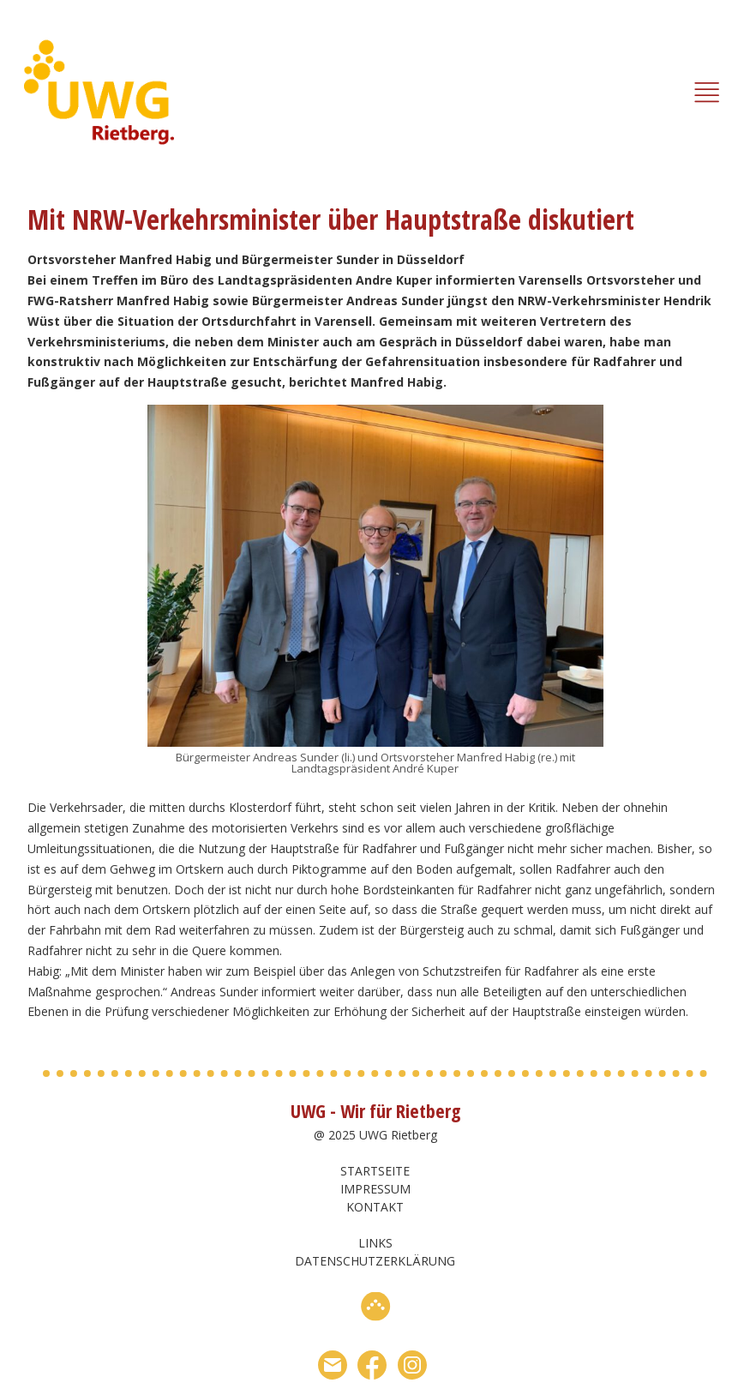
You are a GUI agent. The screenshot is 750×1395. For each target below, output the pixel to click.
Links (375, 1243)
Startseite (375, 1171)
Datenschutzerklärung (375, 1261)
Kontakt (375, 1207)
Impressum (375, 1189)
